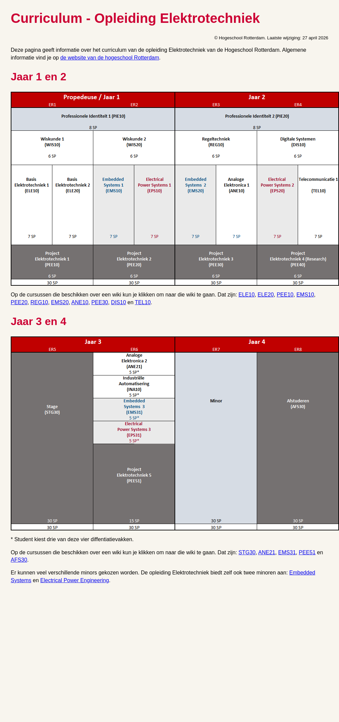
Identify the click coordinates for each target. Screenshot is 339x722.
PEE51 (307, 552)
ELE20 (266, 294)
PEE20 (19, 302)
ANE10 (80, 302)
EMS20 (59, 302)
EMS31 (287, 552)
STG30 (247, 552)
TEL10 (143, 302)
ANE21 (266, 552)
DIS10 (118, 302)
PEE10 (285, 294)
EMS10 (305, 294)
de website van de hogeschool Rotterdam (109, 58)
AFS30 (19, 560)
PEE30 (99, 302)
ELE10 (247, 294)
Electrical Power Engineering (74, 580)
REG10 (39, 302)
